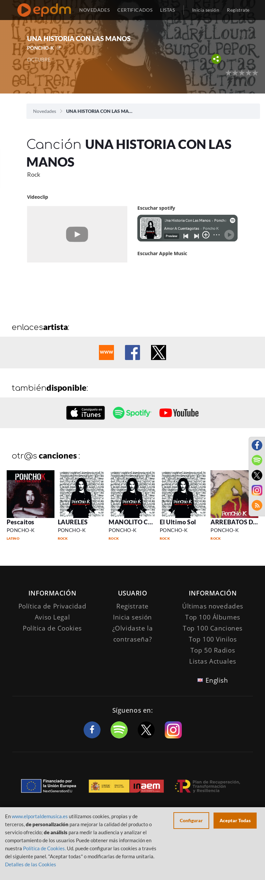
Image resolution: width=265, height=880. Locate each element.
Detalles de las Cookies (30, 864)
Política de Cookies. (44, 848)
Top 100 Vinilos (213, 639)
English (217, 680)
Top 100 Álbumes (212, 617)
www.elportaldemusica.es (40, 816)
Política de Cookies (52, 628)
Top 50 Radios (212, 650)
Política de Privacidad (52, 606)
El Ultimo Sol (178, 522)
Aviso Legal (52, 617)
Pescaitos (20, 522)
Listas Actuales (212, 661)
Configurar (191, 820)
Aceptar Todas (235, 820)
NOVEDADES (94, 10)
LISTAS (167, 10)
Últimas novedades (212, 606)
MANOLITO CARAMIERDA (147, 522)
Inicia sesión (205, 10)
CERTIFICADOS (134, 10)
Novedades (44, 111)
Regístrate (238, 10)
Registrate (132, 606)
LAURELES (73, 522)
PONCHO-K (40, 48)
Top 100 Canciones (213, 628)
